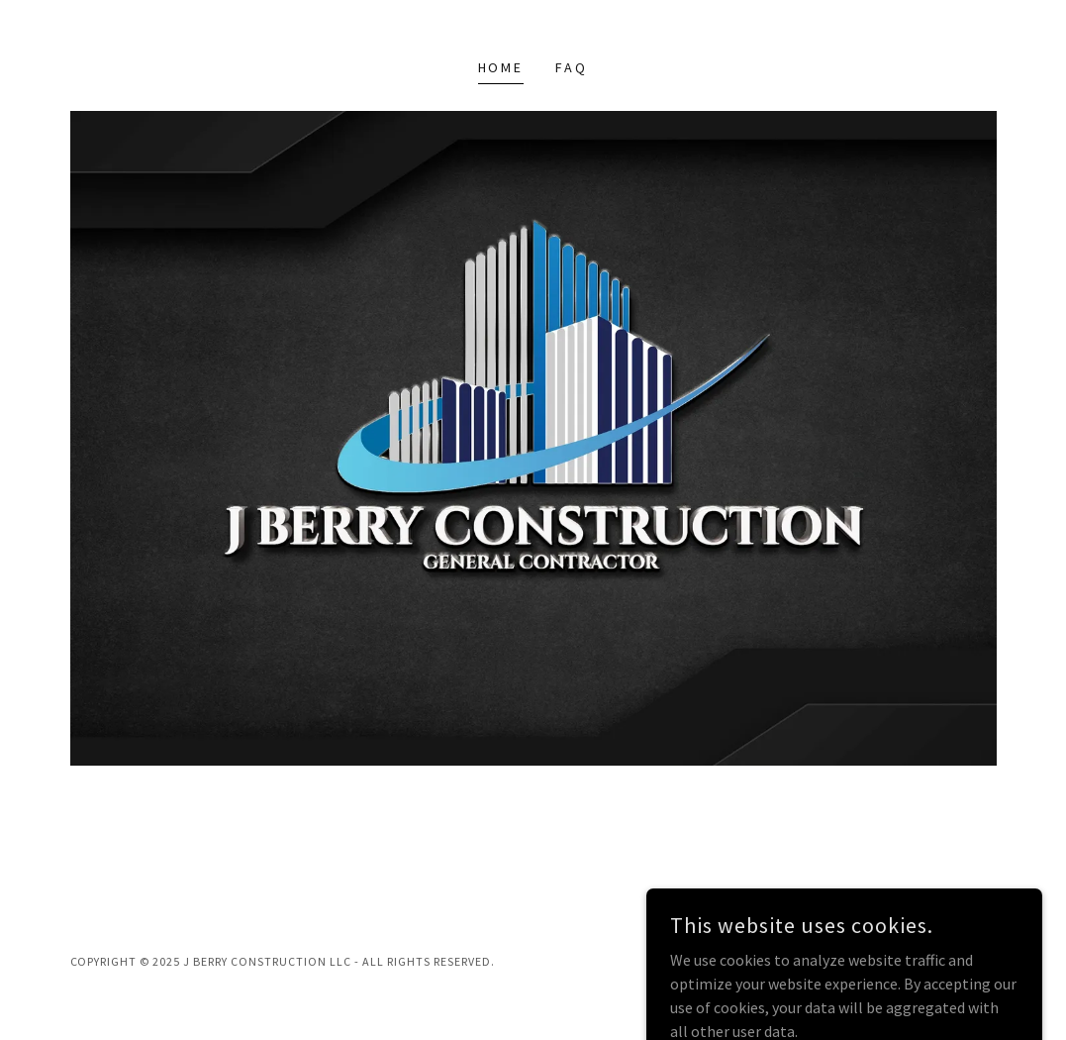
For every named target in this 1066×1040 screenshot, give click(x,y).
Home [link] (501, 67)
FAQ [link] (571, 67)
